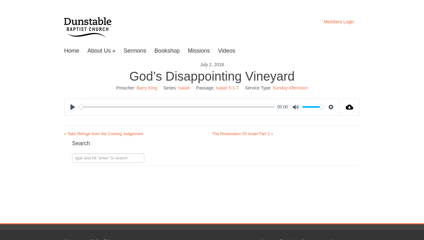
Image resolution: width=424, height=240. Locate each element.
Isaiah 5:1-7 (227, 87)
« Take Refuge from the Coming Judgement (103, 133)
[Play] (73, 107)
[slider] (177, 107)
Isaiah (184, 87)
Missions (199, 51)
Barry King (147, 87)
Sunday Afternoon (290, 87)
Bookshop (167, 51)
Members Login (339, 21)
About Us (101, 51)
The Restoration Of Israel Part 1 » (242, 133)
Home (71, 51)
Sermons (135, 51)
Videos (226, 51)
